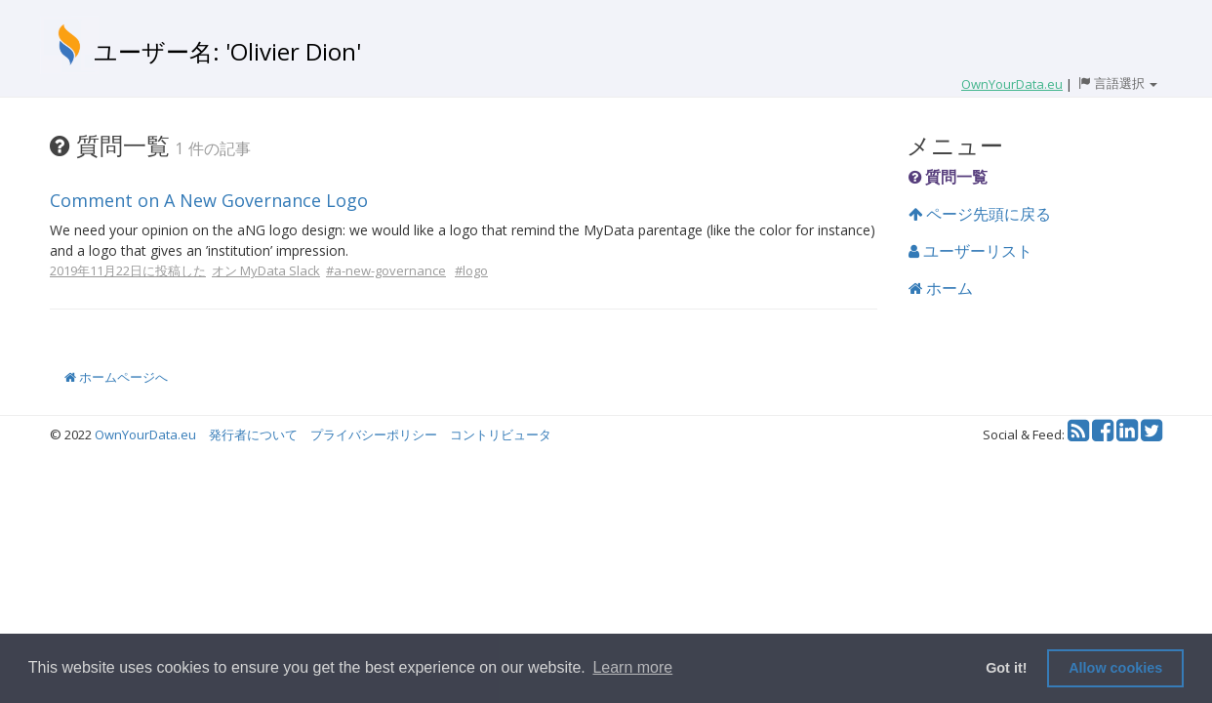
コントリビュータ (500, 434)
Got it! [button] (1006, 668)
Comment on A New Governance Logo (209, 200)
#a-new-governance (386, 270)
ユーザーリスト (970, 251)
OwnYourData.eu (145, 434)
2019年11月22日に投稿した (128, 270)
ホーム (941, 288)
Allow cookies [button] (1115, 668)
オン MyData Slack (266, 270)
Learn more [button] (632, 667)
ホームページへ (116, 377)
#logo (471, 270)
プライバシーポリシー (373, 434)
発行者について (253, 434)
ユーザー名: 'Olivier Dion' (227, 51)
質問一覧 (948, 176)
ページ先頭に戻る (980, 214)
